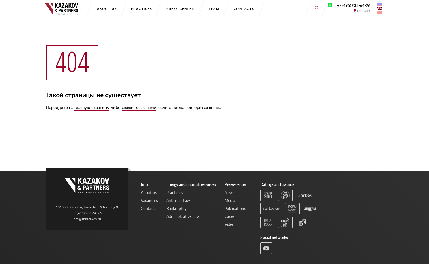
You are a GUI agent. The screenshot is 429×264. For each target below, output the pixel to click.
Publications (235, 208)
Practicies (174, 192)
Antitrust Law (178, 200)
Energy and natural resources (191, 184)
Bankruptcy (176, 208)
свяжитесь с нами (139, 107)
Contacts (244, 8)
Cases (229, 216)
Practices (141, 8)
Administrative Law (183, 216)
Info (144, 184)
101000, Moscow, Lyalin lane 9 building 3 (87, 207)
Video (229, 224)
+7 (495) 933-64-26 (353, 5)
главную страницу (91, 107)
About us (107, 8)
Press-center (180, 8)
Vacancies (149, 200)
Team (214, 8)
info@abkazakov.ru (87, 219)
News (229, 192)
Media (230, 200)
